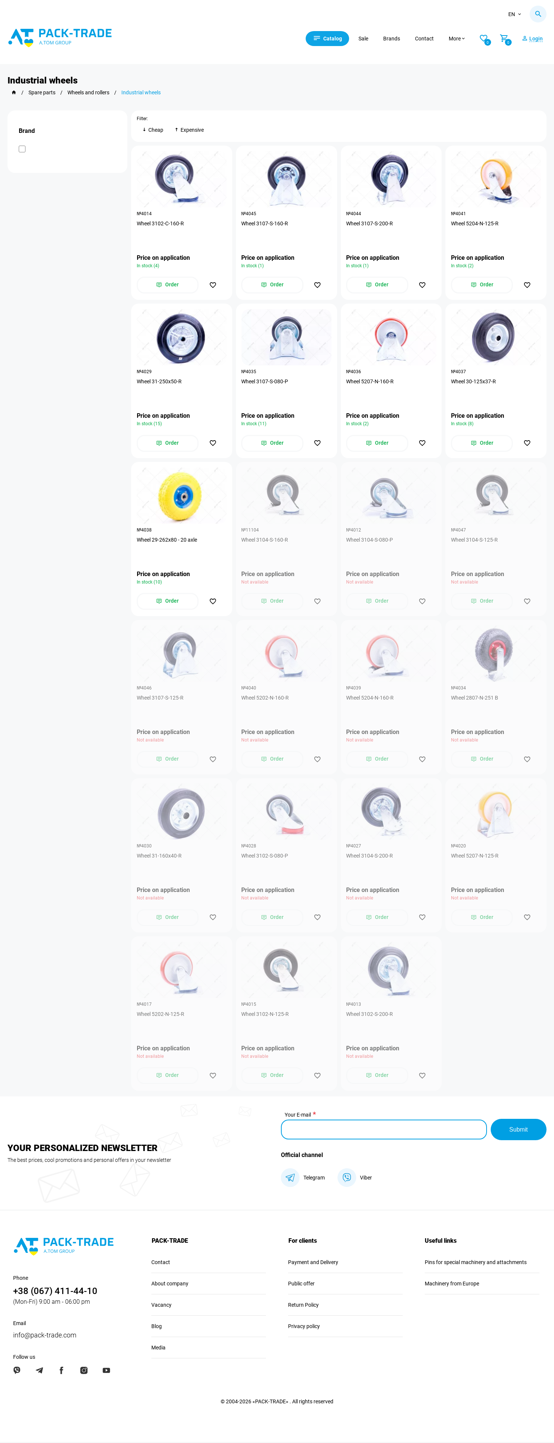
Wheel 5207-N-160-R (370, 382)
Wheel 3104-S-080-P (369, 540)
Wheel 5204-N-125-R (475, 223)
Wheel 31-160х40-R (159, 857)
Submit (518, 1130)
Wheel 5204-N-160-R (370, 698)
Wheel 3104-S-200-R (369, 857)
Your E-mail (298, 1116)
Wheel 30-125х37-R (473, 382)
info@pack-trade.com (44, 1336)
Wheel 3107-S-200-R (369, 223)
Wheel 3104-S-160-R (265, 540)
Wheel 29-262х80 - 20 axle (167, 540)
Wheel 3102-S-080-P (265, 857)
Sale (364, 39)
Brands (392, 39)
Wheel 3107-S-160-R (265, 223)
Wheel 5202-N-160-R (265, 698)
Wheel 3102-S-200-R (369, 1015)
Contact (425, 39)
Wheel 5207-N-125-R (475, 857)
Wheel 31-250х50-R (159, 382)
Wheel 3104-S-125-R (474, 540)
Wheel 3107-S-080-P (265, 382)
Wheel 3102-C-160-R (160, 223)
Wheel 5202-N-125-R (160, 1015)
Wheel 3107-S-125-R (160, 698)
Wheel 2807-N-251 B (474, 698)
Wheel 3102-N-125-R (265, 1015)
